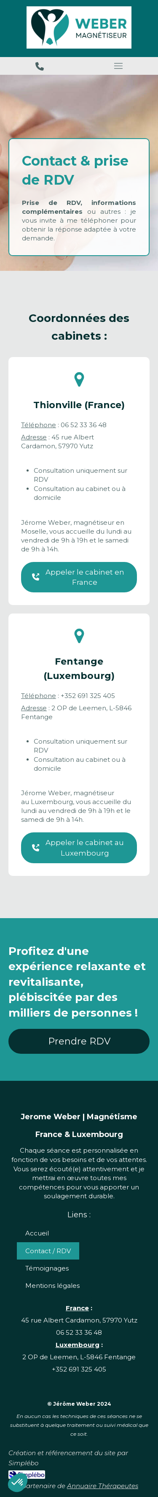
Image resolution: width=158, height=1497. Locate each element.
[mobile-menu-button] (118, 65)
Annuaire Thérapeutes (102, 1486)
